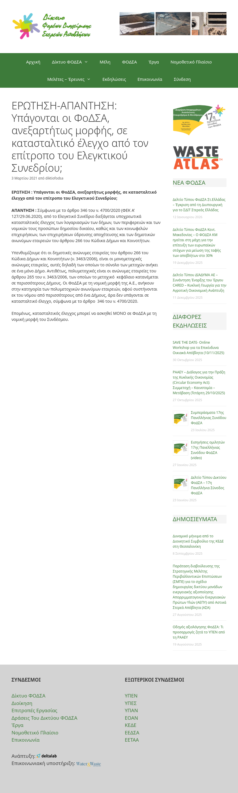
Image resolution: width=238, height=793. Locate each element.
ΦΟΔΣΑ (129, 62)
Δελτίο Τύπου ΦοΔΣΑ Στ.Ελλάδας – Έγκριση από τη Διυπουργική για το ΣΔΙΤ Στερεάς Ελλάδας (199, 204)
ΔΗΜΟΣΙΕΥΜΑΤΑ (195, 519)
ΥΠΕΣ (131, 703)
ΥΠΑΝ (131, 710)
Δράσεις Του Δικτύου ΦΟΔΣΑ (44, 718)
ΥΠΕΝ (131, 695)
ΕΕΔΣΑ (132, 732)
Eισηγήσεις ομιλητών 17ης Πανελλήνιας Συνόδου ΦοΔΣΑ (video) (208, 450)
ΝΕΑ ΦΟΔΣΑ (189, 182)
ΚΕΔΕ (130, 725)
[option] (137, 26)
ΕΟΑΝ (131, 718)
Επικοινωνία (149, 79)
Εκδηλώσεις (114, 79)
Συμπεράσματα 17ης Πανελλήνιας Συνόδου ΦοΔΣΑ (208, 417)
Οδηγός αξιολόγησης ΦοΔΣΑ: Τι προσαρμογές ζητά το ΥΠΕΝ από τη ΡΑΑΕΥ (199, 632)
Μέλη (105, 62)
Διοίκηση (22, 703)
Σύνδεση (182, 79)
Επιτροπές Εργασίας (34, 710)
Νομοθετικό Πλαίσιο (191, 62)
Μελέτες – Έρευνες (72, 79)
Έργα (153, 62)
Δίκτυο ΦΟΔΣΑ (73, 61)
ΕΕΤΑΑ (132, 739)
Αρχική (33, 62)
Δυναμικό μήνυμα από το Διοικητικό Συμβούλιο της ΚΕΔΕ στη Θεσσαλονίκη (198, 541)
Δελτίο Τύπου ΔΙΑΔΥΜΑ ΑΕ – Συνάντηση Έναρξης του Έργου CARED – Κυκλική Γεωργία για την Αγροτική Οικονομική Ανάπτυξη (199, 282)
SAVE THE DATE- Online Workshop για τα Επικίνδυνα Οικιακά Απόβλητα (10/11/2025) (198, 347)
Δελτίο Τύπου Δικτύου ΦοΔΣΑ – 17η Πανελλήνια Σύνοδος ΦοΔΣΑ (208, 485)
